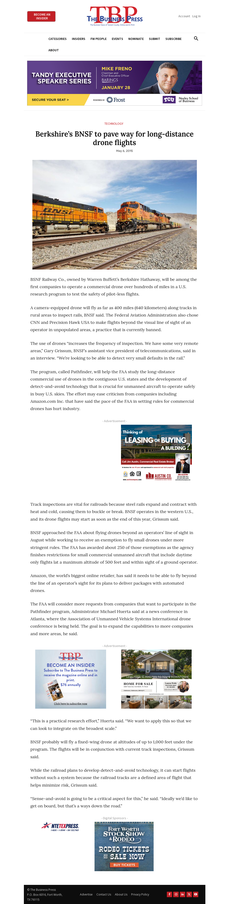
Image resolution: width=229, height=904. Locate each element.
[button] (196, 38)
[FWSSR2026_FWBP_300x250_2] (124, 846)
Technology (114, 123)
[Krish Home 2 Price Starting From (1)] (156, 679)
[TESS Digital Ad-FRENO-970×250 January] (114, 83)
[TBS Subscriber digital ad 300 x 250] (70, 679)
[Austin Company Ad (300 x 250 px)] (156, 454)
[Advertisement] (70, 458)
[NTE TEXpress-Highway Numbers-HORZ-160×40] (60, 826)
